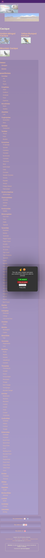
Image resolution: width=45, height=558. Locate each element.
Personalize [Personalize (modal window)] (22, 285)
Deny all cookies (22, 282)
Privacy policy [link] (22, 287)
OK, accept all (22, 279)
